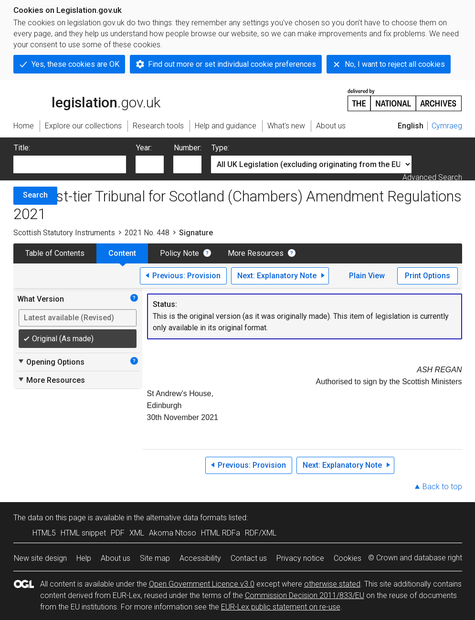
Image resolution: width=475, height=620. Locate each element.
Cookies (347, 558)
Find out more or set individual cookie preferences (232, 64)
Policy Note (179, 253)
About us (115, 558)
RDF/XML (260, 532)
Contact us (249, 558)
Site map (155, 558)
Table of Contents (54, 253)
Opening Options (50, 362)
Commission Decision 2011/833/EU (304, 595)
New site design (40, 558)
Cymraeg (447, 125)
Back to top (442, 486)
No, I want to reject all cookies (395, 64)
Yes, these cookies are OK (75, 64)
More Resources (256, 253)
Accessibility (200, 558)
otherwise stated (332, 583)
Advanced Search (432, 177)
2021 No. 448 (147, 232)
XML (136, 532)
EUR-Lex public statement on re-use (280, 606)
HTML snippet (83, 532)
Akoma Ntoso (172, 532)
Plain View (367, 275)
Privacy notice (300, 558)
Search (35, 195)
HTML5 (44, 532)
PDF (118, 532)
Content (122, 253)
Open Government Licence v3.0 (201, 583)
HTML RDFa (220, 532)
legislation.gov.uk (86, 99)
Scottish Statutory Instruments (64, 232)
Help (83, 558)
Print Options (427, 275)
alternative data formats (186, 517)
